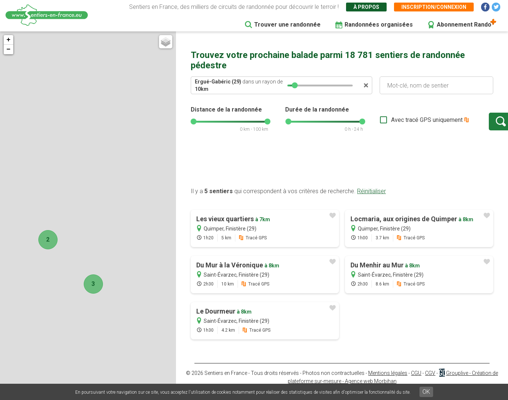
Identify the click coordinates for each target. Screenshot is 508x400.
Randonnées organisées (379, 24)
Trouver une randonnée (287, 24)
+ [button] (9, 39)
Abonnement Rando (464, 24)
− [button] (9, 49)
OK (426, 391)
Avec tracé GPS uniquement (403, 123)
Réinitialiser (371, 198)
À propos (366, 7)
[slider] (295, 85)
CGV (430, 380)
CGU (416, 380)
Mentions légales (387, 380)
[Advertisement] (342, 171)
